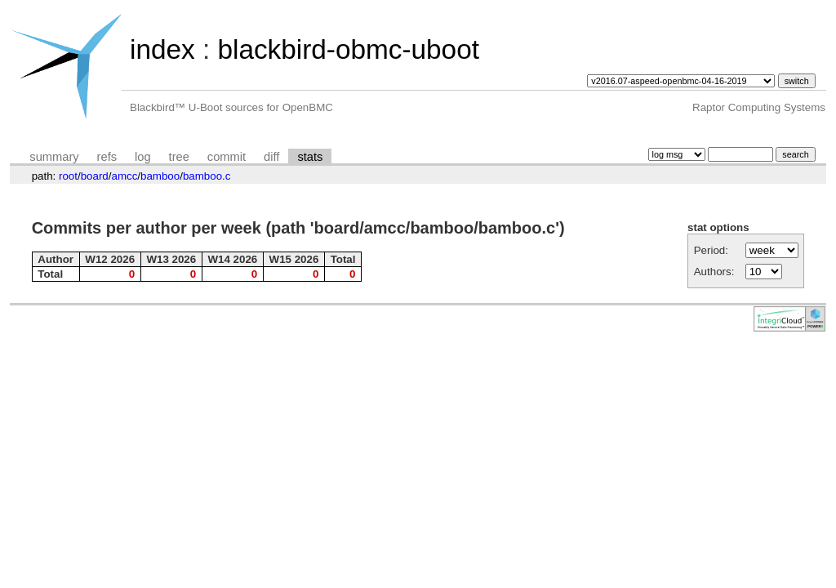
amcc (124, 176)
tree (179, 156)
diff (271, 156)
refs (107, 156)
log (143, 156)
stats (309, 156)
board (95, 176)
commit (226, 156)
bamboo (160, 176)
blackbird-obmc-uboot (347, 49)
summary (53, 156)
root (68, 176)
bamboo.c (207, 176)
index (162, 49)
